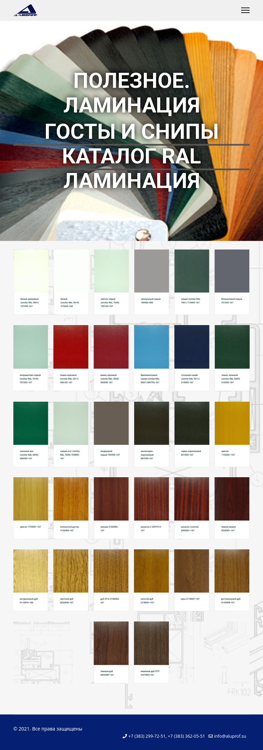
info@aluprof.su (230, 736)
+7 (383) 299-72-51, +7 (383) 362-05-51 (166, 736)
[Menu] (245, 10)
